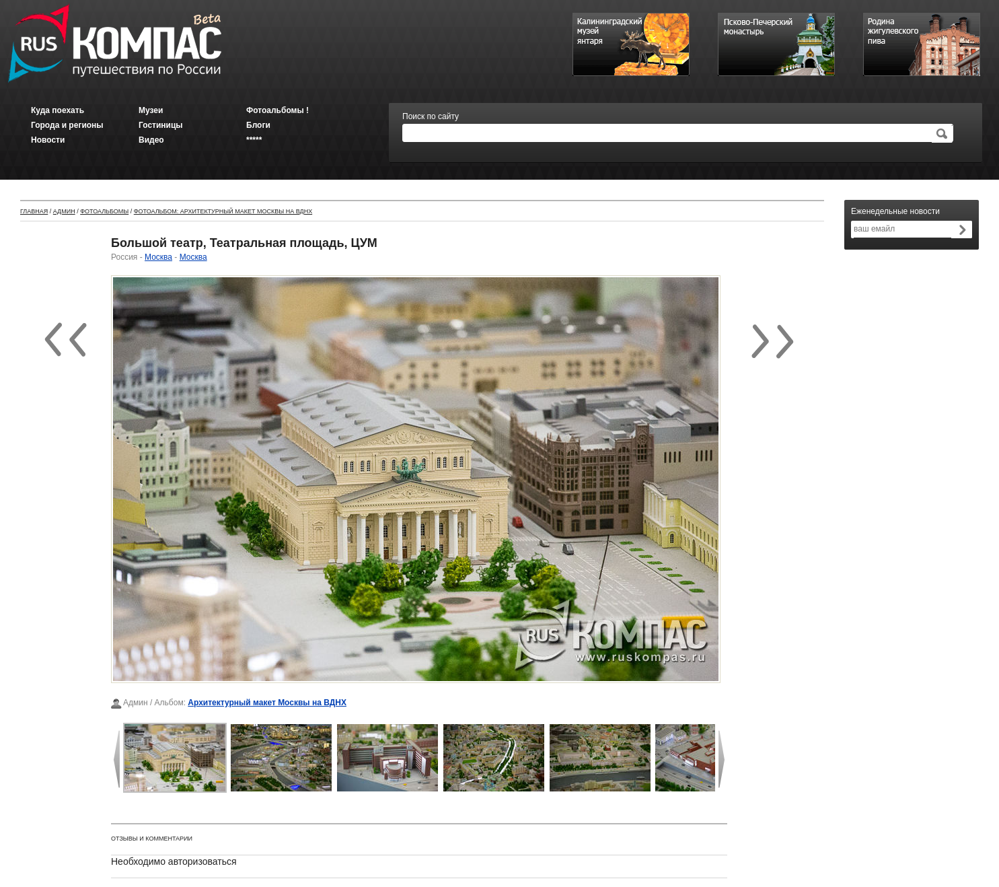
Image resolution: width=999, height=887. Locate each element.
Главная (34, 211)
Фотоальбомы (104, 211)
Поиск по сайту (430, 116)
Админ (64, 211)
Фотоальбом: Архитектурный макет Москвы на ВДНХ (223, 211)
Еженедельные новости (895, 211)
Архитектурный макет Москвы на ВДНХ (267, 702)
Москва (158, 257)
